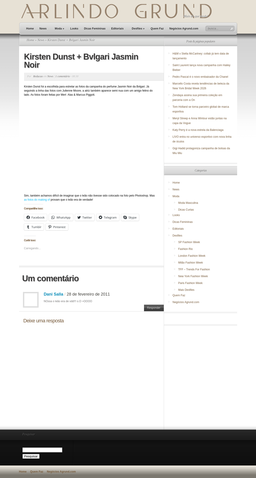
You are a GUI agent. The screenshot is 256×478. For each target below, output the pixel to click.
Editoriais (117, 28)
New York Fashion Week (193, 276)
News (43, 28)
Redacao (38, 76)
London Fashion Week (192, 255)
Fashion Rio (185, 249)
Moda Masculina (188, 202)
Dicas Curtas (186, 209)
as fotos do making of (37, 199)
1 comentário (62, 76)
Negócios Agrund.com (184, 28)
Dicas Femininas (95, 28)
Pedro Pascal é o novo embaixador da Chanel (201, 76)
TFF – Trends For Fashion (194, 269)
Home (30, 28)
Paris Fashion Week (190, 283)
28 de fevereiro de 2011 (88, 294)
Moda (59, 28)
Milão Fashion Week (190, 262)
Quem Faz (157, 28)
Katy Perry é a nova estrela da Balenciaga (198, 130)
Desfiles (138, 28)
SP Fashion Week (189, 242)
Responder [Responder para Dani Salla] (154, 307)
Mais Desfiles (186, 289)
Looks (74, 28)
